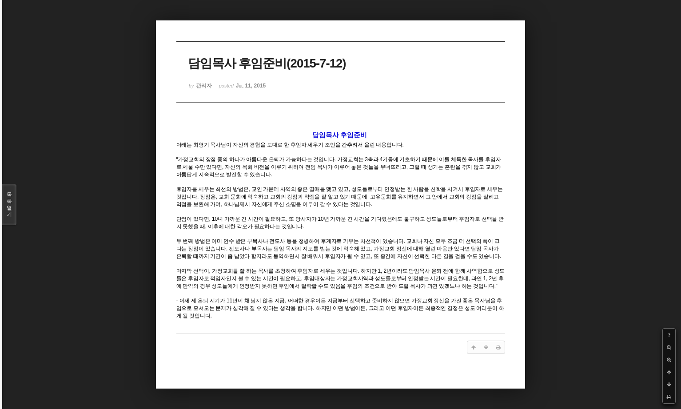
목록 (9, 204)
